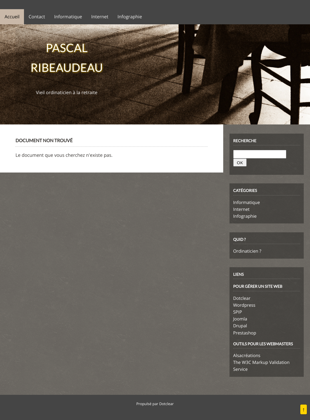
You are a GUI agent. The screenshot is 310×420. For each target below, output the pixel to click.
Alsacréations (246, 355)
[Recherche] (260, 154)
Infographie (245, 216)
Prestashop (244, 333)
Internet (241, 209)
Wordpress (244, 305)
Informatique (246, 202)
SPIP (237, 312)
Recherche (244, 140)
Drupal (240, 326)
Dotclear (241, 298)
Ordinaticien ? (247, 251)
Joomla (240, 319)
